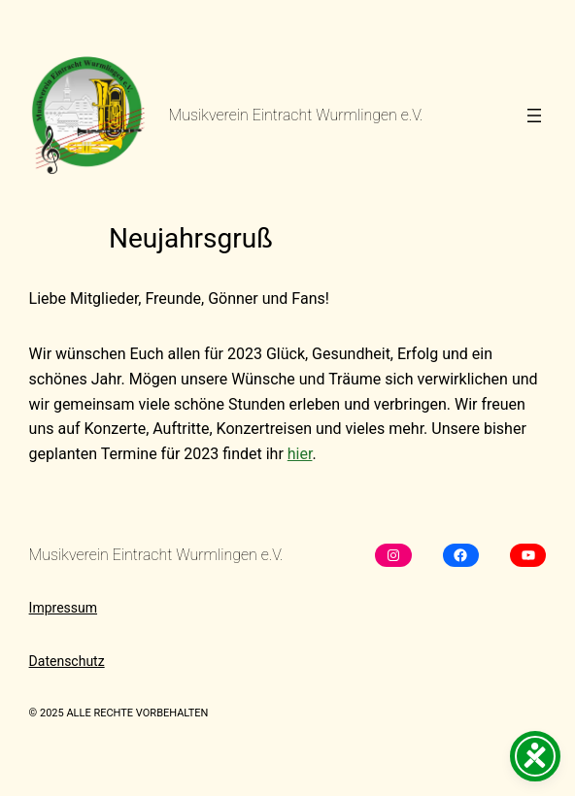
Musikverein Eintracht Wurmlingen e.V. (296, 115)
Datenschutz (67, 661)
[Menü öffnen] (534, 115)
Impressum (63, 607)
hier (300, 454)
